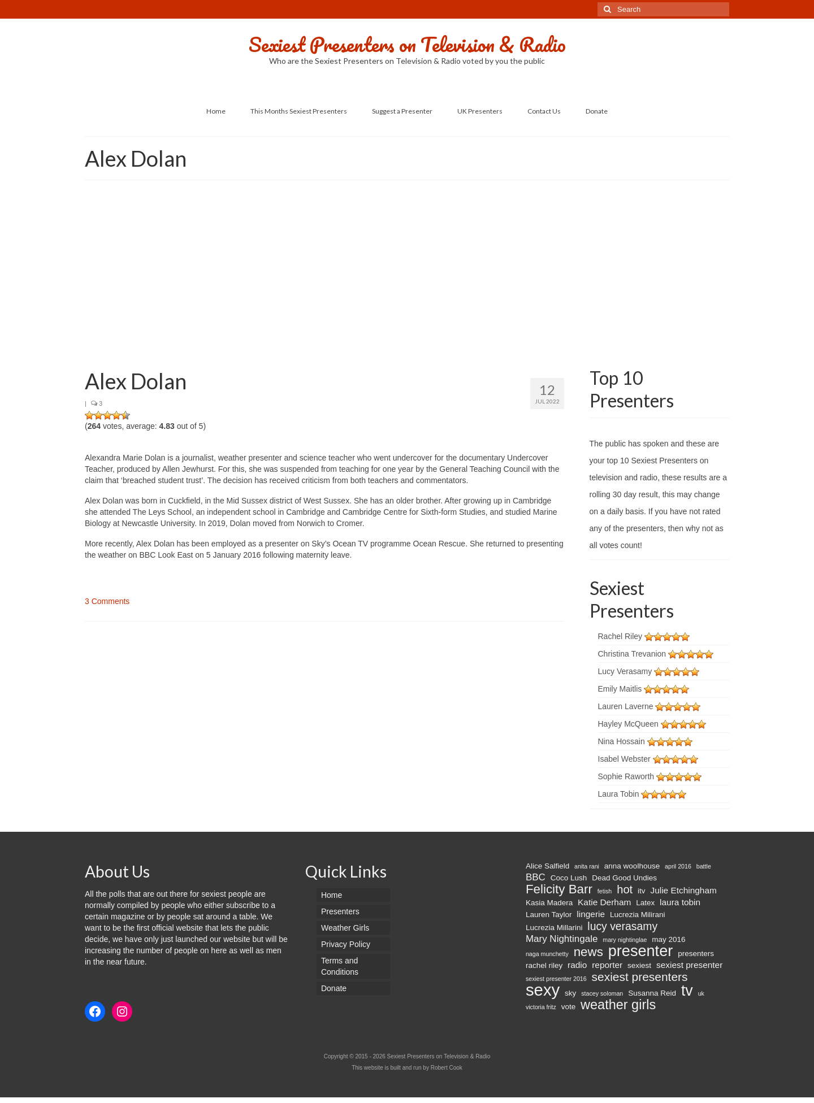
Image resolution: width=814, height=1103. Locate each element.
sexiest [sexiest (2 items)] (639, 965)
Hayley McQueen (628, 723)
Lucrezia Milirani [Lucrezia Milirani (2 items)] (637, 914)
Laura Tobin (618, 793)
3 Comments (107, 601)
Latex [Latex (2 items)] (645, 902)
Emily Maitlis (620, 688)
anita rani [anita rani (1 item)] (586, 866)
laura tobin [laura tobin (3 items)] (680, 902)
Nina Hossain (621, 741)
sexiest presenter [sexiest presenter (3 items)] (689, 965)
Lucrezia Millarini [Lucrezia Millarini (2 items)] (554, 927)
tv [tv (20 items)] (687, 990)
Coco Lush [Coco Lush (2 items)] (569, 878)
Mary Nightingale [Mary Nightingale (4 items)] (561, 938)
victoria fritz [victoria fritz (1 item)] (541, 1007)
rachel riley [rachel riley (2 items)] (544, 965)
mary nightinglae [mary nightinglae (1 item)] (625, 939)
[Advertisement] (407, 276)
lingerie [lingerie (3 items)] (591, 914)
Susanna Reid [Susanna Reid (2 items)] (652, 993)
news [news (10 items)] (588, 952)
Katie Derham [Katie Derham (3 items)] (604, 902)
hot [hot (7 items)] (625, 889)
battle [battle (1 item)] (703, 866)
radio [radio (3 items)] (577, 965)
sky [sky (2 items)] (570, 993)
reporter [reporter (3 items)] (607, 965)
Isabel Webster (624, 758)
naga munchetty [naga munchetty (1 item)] (547, 953)
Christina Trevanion (632, 653)
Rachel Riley (620, 636)
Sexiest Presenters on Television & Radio (407, 44)
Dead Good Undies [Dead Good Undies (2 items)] (624, 878)
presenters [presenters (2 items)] (696, 953)
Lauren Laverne (625, 706)
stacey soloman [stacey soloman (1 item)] (602, 993)
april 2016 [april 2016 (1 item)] (678, 866)
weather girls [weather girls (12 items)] (618, 1004)
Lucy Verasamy (625, 671)
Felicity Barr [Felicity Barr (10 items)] (559, 889)
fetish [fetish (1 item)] (604, 891)
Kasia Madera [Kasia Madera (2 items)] (549, 902)
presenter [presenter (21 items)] (640, 951)
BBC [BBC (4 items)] (535, 877)
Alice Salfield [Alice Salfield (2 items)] (547, 866)
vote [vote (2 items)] (568, 1006)
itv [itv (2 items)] (642, 891)
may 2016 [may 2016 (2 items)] (668, 939)
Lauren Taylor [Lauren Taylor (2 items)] (549, 914)
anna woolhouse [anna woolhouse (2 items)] (632, 866)
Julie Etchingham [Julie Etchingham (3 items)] (683, 890)
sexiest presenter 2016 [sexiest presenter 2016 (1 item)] (556, 978)
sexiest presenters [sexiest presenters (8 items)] (640, 977)
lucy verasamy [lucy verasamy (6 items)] (622, 926)
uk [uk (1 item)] (701, 993)
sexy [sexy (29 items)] (543, 990)
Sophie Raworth (626, 776)
